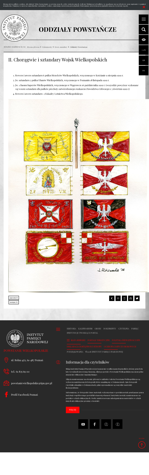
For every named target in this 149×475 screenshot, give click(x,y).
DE (143, 69)
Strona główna (33, 47)
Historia (71, 328)
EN (143, 58)
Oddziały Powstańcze (79, 47)
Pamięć (135, 328)
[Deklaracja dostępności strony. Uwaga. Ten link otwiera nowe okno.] (117, 424)
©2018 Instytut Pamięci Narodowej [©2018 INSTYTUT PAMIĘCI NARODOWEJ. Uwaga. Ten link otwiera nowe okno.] (104, 352)
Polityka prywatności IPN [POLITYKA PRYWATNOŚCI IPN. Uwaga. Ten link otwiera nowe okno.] (126, 340)
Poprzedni (12, 297)
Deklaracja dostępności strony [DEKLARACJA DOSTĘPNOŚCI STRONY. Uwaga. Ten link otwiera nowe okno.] (84, 346)
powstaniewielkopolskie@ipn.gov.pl (31, 383)
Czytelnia (123, 328)
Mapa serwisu (78, 340)
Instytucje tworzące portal (82, 333)
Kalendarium (85, 328)
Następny (12, 301)
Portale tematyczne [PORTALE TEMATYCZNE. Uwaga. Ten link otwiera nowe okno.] (99, 340)
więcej (72, 409)
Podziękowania (75, 352)
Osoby (98, 328)
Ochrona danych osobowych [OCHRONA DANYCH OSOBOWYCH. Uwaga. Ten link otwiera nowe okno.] (120, 346)
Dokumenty (47, 47)
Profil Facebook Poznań (24, 394)
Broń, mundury (61, 47)
